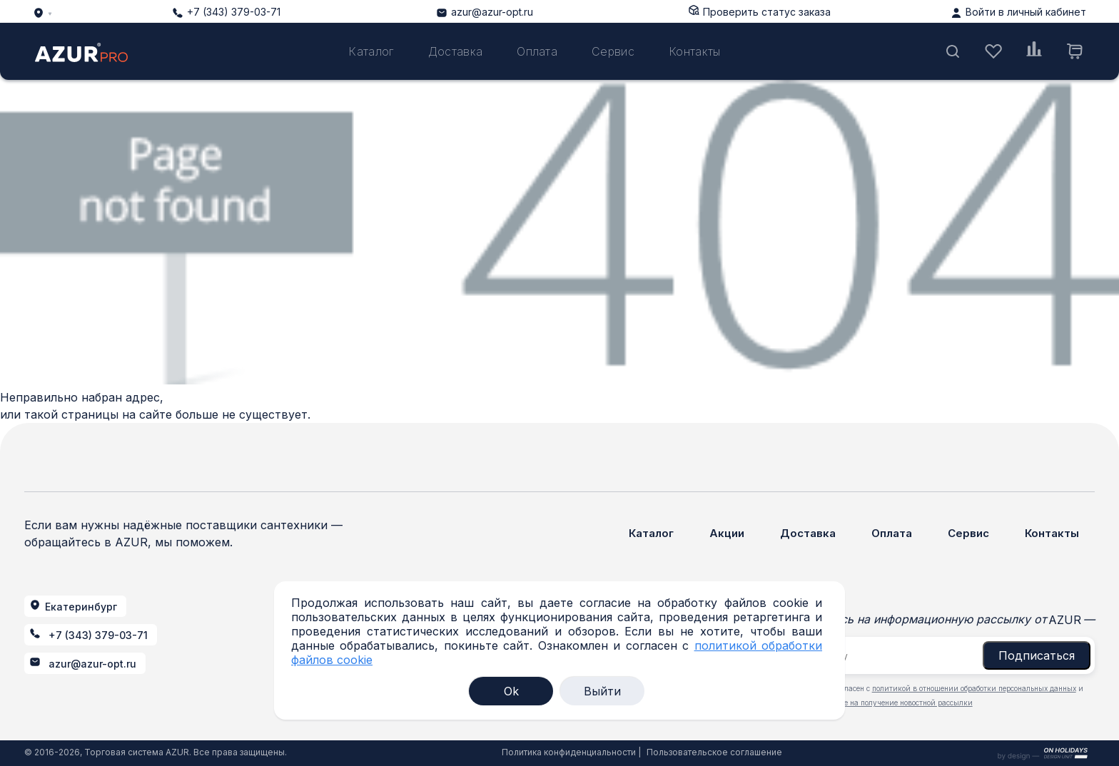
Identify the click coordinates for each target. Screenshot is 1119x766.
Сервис (613, 51)
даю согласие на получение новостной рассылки (886, 702)
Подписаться (1036, 655)
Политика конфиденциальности (569, 752)
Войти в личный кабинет (1026, 12)
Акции (726, 533)
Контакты (695, 51)
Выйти (602, 691)
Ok (511, 691)
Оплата (537, 51)
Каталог (370, 51)
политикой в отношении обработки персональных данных (974, 688)
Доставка (455, 51)
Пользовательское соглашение (714, 752)
